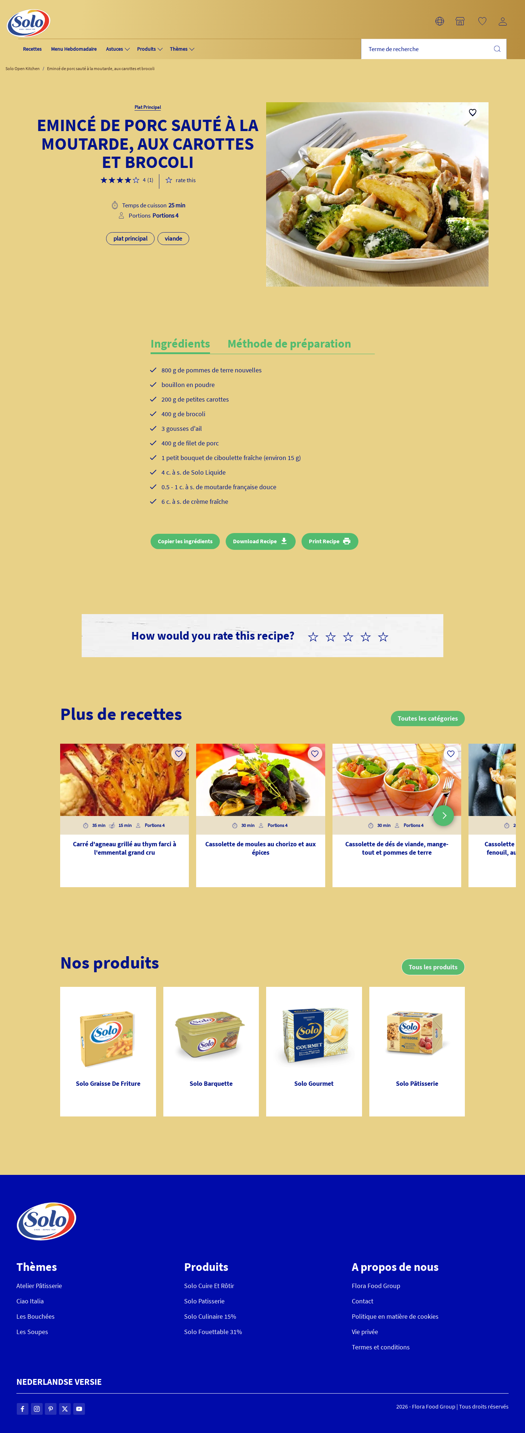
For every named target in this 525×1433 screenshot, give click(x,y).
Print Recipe (324, 541)
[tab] (189, 343)
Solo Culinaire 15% (210, 1316)
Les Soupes (32, 1331)
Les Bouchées (35, 1316)
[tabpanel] (263, 442)
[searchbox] (434, 49)
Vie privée (365, 1331)
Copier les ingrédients (185, 541)
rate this (186, 180)
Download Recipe (255, 541)
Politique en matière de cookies (395, 1316)
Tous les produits (432, 966)
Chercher (497, 49)
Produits (146, 49)
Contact (362, 1301)
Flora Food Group (376, 1285)
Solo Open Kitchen (22, 68)
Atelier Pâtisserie (39, 1285)
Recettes (32, 49)
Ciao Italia (30, 1301)
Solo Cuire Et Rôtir (209, 1285)
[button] (439, 21)
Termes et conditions (381, 1347)
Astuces (114, 49)
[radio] (316, 635)
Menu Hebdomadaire (74, 49)
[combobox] (434, 49)
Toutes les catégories (427, 718)
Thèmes (178, 49)
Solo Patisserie (204, 1301)
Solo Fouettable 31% (213, 1331)
